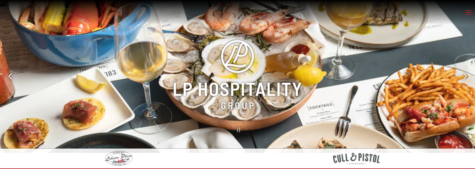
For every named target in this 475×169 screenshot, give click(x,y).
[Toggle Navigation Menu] (468, 12)
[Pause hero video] (237, 128)
